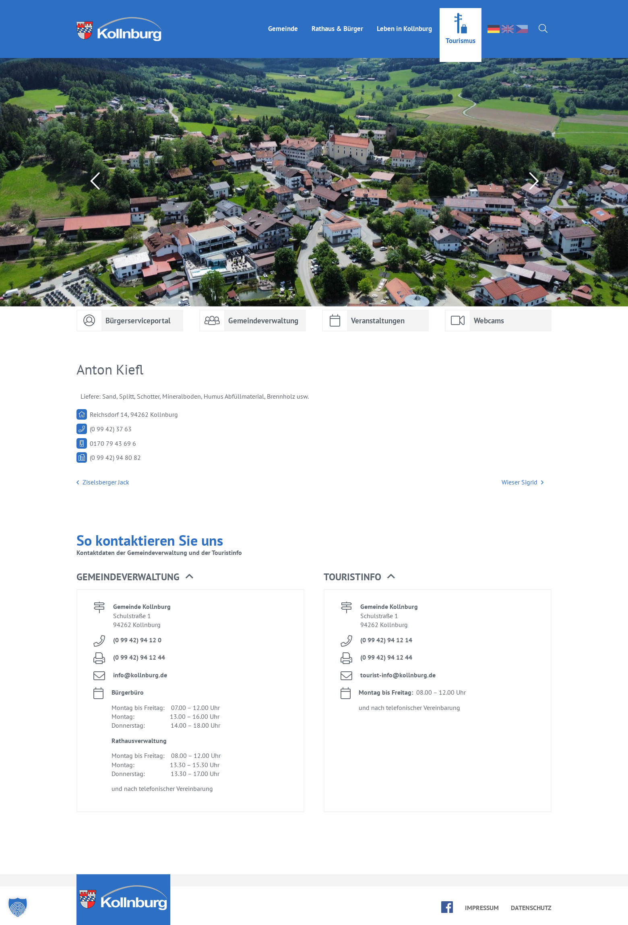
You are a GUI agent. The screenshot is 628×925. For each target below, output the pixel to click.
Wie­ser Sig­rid (522, 482)
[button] (17, 907)
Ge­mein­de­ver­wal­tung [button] (134, 577)
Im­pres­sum (482, 908)
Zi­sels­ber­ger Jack (102, 482)
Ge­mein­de (283, 20)
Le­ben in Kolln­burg (404, 20)
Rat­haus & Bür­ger (337, 20)
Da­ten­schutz (531, 908)
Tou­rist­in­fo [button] (359, 577)
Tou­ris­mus (460, 32)
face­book (447, 907)
